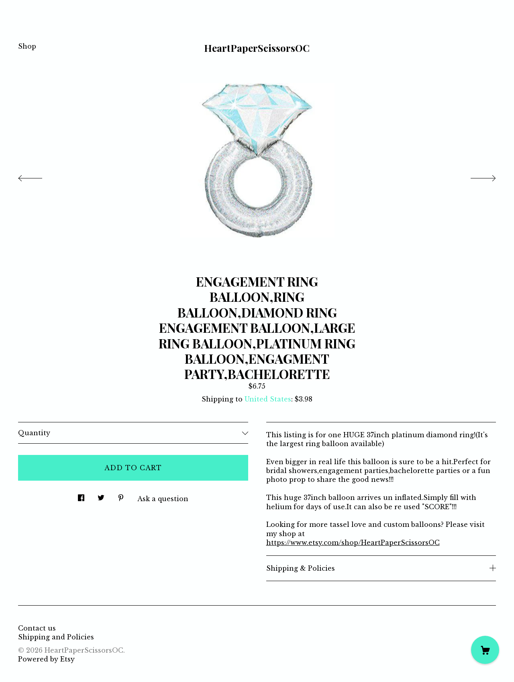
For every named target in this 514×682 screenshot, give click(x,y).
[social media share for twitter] (101, 495)
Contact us (37, 628)
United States (268, 399)
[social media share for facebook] (81, 495)
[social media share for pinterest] (121, 495)
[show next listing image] (476, 176)
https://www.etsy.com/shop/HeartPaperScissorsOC (353, 543)
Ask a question (162, 499)
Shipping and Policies (56, 637)
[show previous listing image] (38, 176)
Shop (27, 46)
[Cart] (485, 650)
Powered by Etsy (46, 659)
